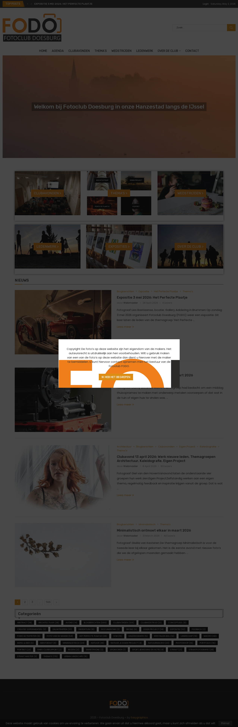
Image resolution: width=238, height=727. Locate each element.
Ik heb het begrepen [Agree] (116, 377)
